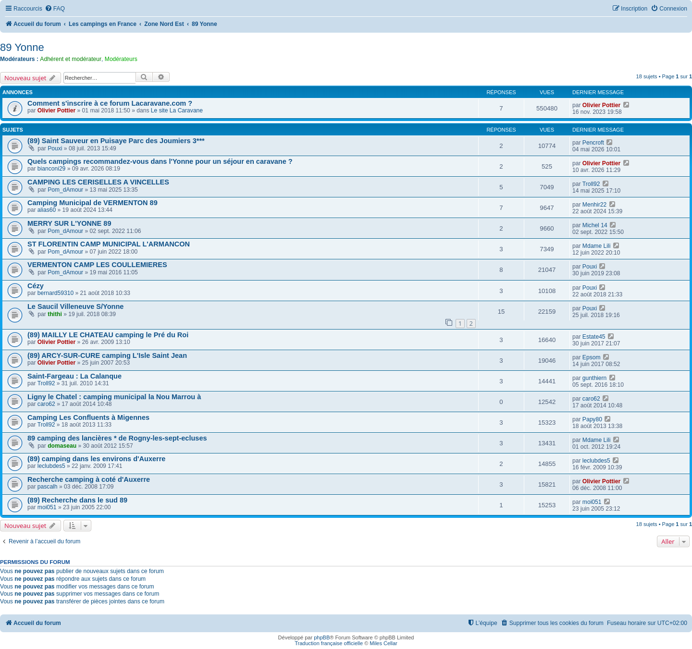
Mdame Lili (596, 246)
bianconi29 (51, 168)
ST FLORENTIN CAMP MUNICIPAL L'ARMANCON (108, 244)
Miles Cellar (383, 643)
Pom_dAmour (65, 189)
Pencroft (593, 142)
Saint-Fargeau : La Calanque (74, 376)
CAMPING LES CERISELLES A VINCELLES (98, 182)
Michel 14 (594, 225)
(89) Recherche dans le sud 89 (77, 500)
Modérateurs (121, 59)
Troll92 (591, 184)
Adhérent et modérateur (70, 59)
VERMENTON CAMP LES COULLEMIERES (97, 265)
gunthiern (594, 378)
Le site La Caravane (177, 110)
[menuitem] (55, 8)
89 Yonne (22, 47)
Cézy (35, 286)
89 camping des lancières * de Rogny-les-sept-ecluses (117, 438)
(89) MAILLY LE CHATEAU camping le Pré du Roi (107, 335)
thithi (55, 314)
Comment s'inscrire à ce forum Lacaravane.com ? (109, 103)
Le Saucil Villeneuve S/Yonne (75, 306)
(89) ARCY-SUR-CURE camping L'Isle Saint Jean (107, 355)
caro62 (46, 404)
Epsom (591, 357)
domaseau (62, 445)
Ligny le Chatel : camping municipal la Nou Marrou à (114, 397)
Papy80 (592, 419)
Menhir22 (594, 204)
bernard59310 (55, 293)
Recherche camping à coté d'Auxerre (88, 479)
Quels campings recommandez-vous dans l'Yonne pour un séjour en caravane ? (160, 161)
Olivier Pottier (56, 110)
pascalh (47, 486)
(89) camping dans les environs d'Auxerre (96, 459)
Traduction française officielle (329, 643)
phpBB (322, 637)
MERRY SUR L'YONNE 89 (69, 223)
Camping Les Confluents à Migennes (88, 417)
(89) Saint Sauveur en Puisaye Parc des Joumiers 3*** (116, 141)
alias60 (46, 210)
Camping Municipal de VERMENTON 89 (92, 203)
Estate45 (594, 336)
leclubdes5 (51, 466)
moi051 (47, 507)
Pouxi (55, 148)
